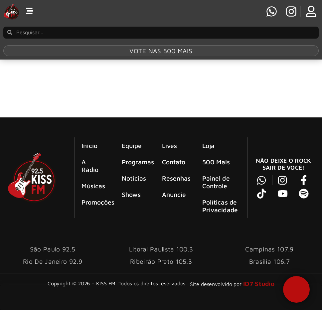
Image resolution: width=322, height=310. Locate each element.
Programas (136, 162)
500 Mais (216, 162)
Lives (169, 145)
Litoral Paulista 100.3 (161, 249)
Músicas (93, 186)
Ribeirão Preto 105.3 (161, 261)
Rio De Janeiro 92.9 (52, 261)
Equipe (132, 145)
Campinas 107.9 (269, 249)
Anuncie (174, 194)
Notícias (134, 178)
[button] (296, 289)
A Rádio (90, 165)
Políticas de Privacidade (220, 206)
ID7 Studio (258, 283)
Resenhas (176, 178)
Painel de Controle (216, 182)
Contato (174, 162)
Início (89, 145)
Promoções (95, 202)
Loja (208, 145)
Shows (131, 194)
